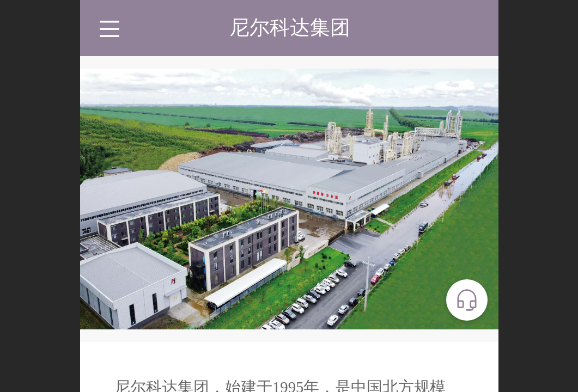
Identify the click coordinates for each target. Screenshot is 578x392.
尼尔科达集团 (289, 27)
